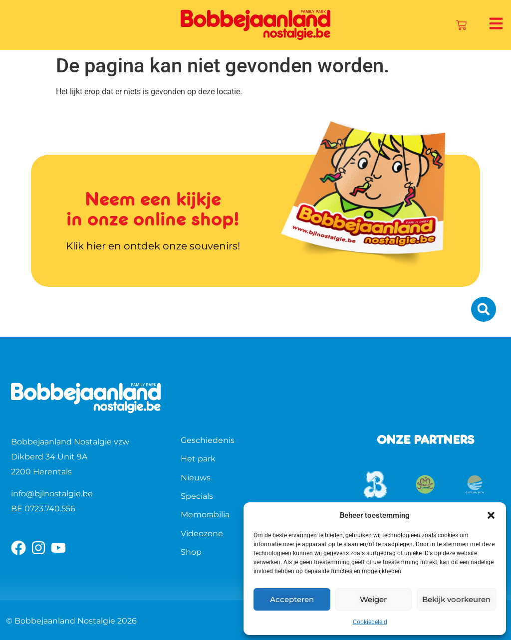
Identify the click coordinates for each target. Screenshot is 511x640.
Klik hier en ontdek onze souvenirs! (153, 246)
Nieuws (196, 477)
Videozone (202, 533)
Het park (198, 458)
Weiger (373, 599)
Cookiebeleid (370, 622)
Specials (197, 496)
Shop (191, 552)
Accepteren (292, 599)
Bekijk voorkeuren (456, 599)
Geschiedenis (208, 440)
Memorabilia (205, 514)
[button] (491, 515)
